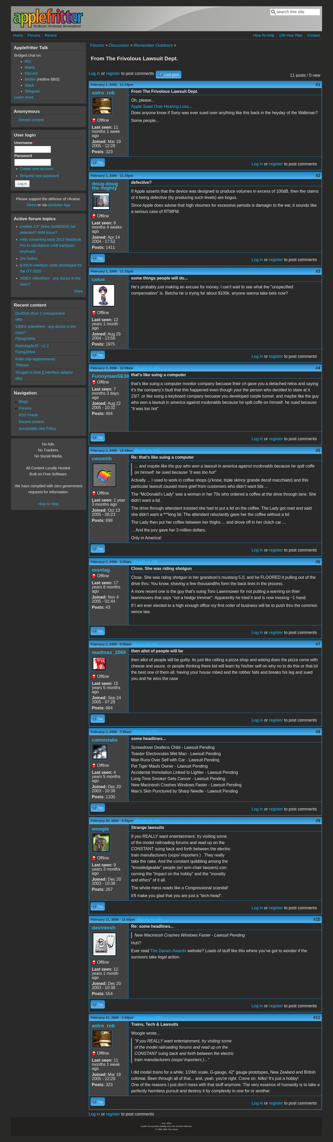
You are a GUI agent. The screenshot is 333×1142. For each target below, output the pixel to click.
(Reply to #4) (147, 450)
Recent (51, 35)
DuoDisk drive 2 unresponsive (40, 313)
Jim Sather (29, 258)
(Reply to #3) (147, 368)
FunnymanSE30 (110, 376)
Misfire (30, 79)
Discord (31, 73)
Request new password (39, 176)
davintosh (104, 927)
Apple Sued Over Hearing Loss (160, 106)
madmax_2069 (109, 652)
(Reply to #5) (145, 562)
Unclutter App (59, 205)
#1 (318, 84)
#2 (318, 175)
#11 (316, 1017)
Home (18, 35)
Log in (94, 73)
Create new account (36, 169)
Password (24, 156)
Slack (29, 85)
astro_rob (103, 92)
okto (18, 319)
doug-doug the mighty (105, 186)
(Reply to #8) (147, 821)
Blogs (23, 401)
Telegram (32, 91)
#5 (318, 450)
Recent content (31, 120)
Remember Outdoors (153, 45)
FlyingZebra (25, 338)
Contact (313, 35)
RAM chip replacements (35, 359)
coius (98, 279)
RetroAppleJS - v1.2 (32, 346)
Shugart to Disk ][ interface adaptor (44, 372)
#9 (318, 821)
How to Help (48, 504)
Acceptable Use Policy (37, 428)
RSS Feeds (28, 415)
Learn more (24, 97)
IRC (28, 61)
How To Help (263, 35)
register (113, 73)
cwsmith (102, 458)
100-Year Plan (291, 35)
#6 (318, 562)
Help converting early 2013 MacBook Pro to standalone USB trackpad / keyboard (50, 245)
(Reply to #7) (145, 732)
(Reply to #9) (148, 919)
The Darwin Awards (168, 951)
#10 (316, 919)
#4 (318, 368)
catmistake (105, 740)
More (78, 291)
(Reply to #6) (145, 644)
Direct (32, 205)
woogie (100, 829)
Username (24, 143)
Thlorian (22, 365)
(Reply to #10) (148, 1017)
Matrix (30, 67)
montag (101, 570)
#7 (318, 644)
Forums (34, 35)
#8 (318, 732)
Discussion (119, 45)
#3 (318, 271)
